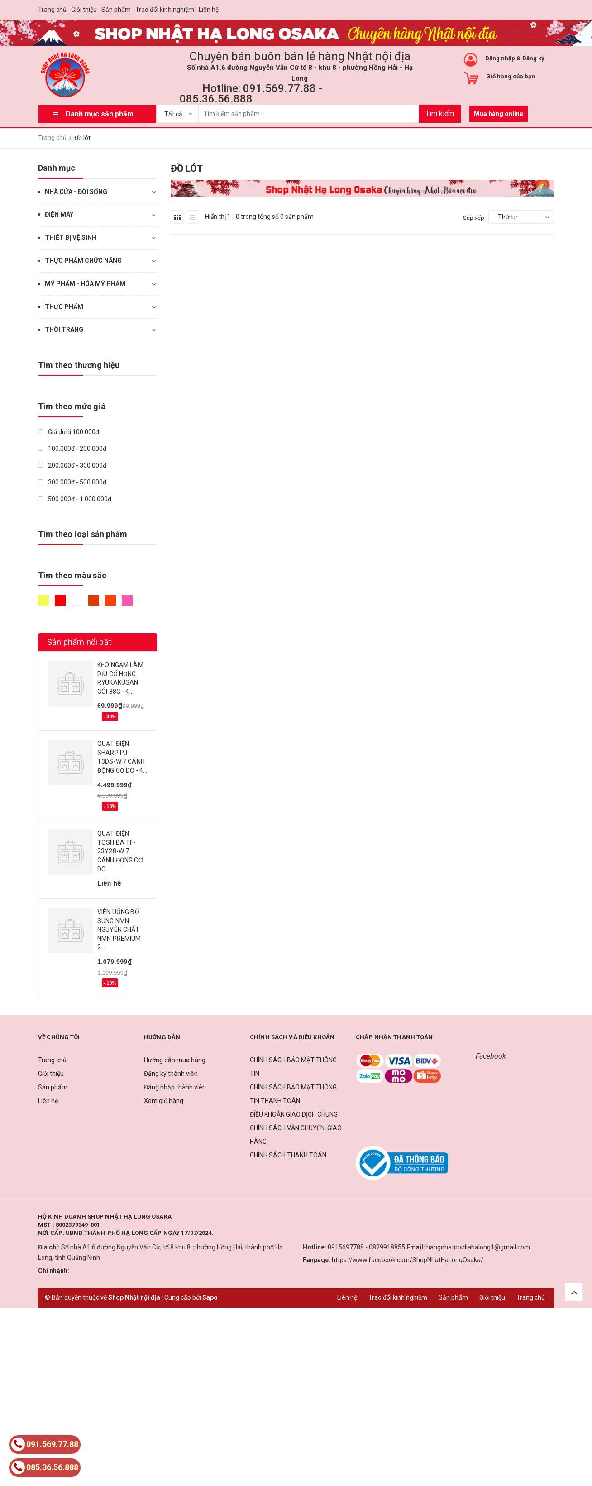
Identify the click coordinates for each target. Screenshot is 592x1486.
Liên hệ (209, 9)
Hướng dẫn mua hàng (174, 1060)
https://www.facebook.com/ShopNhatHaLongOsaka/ (407, 1259)
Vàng (43, 600)
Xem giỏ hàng (163, 1100)
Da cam (110, 600)
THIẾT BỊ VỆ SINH (70, 237)
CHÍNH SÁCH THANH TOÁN (288, 1155)
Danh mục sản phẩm (100, 114)
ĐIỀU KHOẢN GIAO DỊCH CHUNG (294, 1114)
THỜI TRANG (64, 329)
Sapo (210, 1297)
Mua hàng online (498, 113)
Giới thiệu (84, 9)
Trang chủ (52, 9)
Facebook (491, 1056)
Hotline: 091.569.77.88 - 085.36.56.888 (251, 93)
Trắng (77, 600)
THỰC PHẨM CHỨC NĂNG (83, 260)
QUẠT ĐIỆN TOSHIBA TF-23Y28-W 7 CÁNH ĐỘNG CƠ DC (120, 851)
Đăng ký (533, 58)
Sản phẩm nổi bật (79, 642)
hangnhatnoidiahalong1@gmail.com (478, 1247)
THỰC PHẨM (64, 306)
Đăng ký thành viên (171, 1073)
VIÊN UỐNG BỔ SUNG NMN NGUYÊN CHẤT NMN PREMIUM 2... (119, 929)
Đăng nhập (500, 58)
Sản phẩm (116, 9)
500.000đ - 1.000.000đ (74, 499)
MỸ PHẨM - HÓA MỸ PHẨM (85, 283)
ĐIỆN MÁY (59, 214)
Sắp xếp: (474, 217)
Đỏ (60, 600)
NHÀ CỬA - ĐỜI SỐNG (76, 191)
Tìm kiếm (439, 113)
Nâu (93, 600)
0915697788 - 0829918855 (366, 1247)
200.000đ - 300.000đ (72, 465)
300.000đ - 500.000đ (72, 482)
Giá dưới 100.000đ (68, 432)
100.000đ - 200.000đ (72, 448)
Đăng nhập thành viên (175, 1087)
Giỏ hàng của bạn (510, 76)
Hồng (127, 600)
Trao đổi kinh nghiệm (164, 9)
